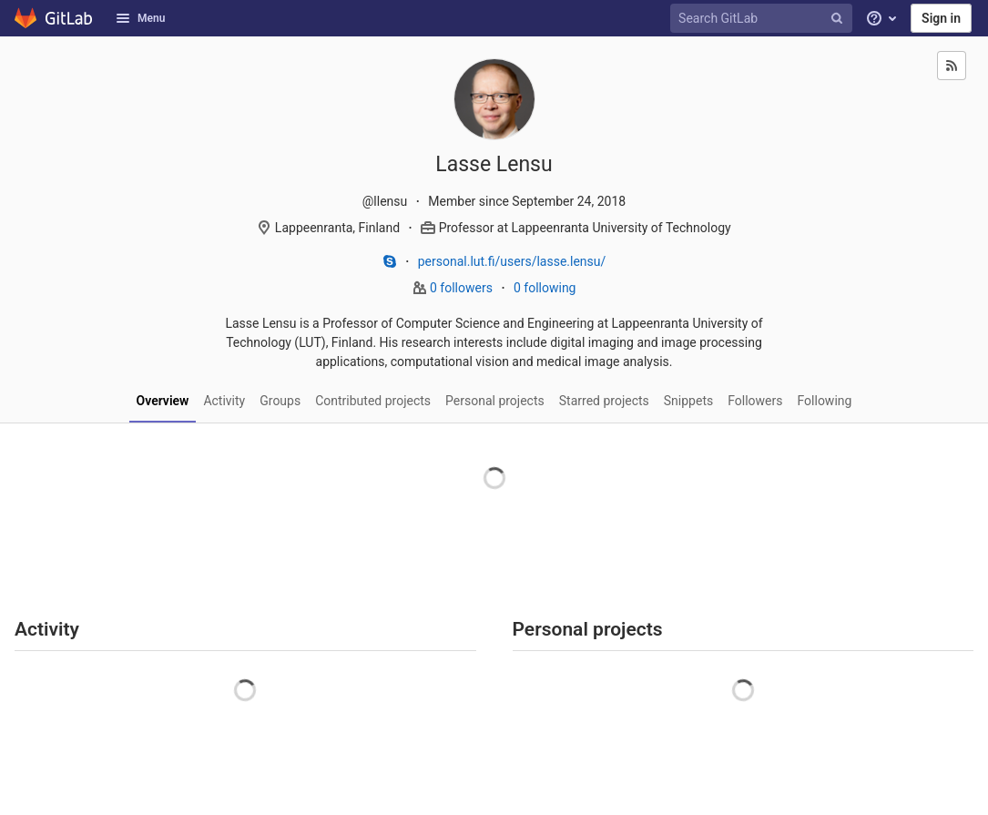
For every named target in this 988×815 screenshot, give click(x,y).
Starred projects (604, 400)
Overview (163, 400)
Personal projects (495, 400)
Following (825, 400)
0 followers (462, 287)
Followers (755, 400)
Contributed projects (373, 400)
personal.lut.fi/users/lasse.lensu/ (512, 261)
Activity (224, 400)
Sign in (941, 18)
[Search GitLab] (764, 18)
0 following (545, 287)
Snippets (688, 400)
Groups (280, 400)
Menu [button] (140, 18)
